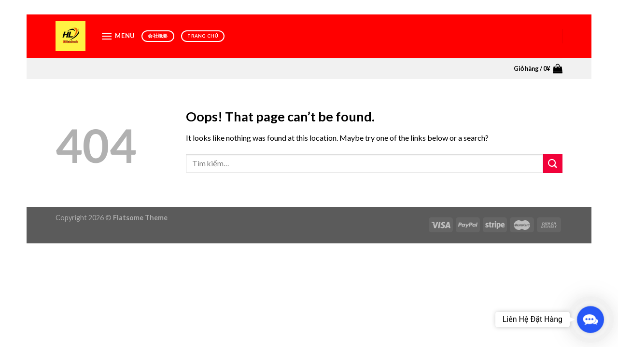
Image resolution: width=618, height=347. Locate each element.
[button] (590, 319)
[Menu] (118, 36)
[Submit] (552, 163)
